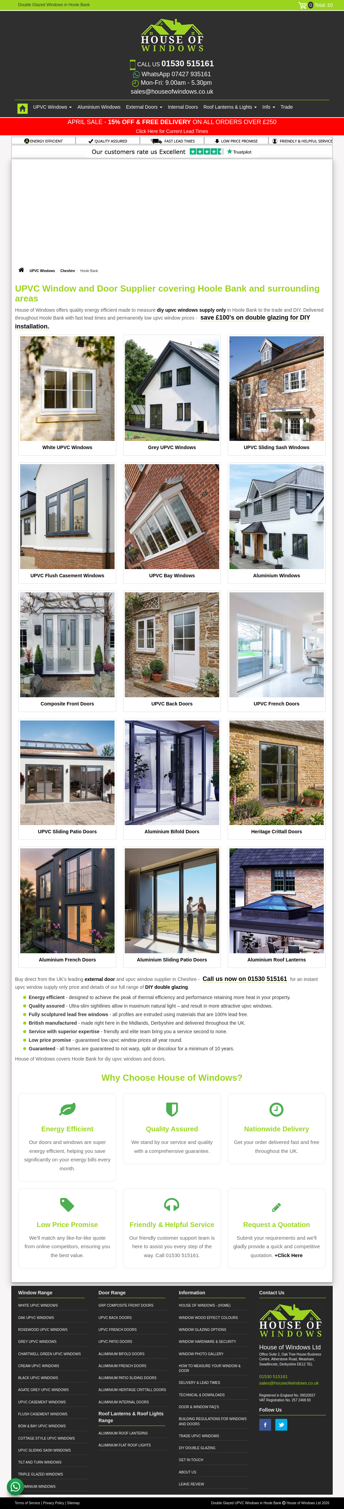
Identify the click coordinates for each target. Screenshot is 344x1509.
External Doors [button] (144, 107)
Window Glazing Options (202, 1330)
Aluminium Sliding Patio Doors (172, 959)
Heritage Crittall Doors (276, 831)
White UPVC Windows (67, 447)
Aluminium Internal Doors (123, 1402)
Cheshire (67, 271)
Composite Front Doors (67, 703)
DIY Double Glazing (197, 1448)
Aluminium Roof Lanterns (276, 959)
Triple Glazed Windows (40, 1474)
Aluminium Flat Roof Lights (124, 1445)
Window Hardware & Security (207, 1342)
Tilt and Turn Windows (40, 1462)
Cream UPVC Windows (38, 1366)
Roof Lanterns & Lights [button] (230, 107)
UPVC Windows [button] (52, 107)
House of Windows (197, 1305)
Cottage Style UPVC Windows (46, 1438)
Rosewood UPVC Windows (42, 1330)
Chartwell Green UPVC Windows (49, 1354)
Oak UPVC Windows (36, 1318)
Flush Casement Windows (42, 1414)
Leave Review (191, 1484)
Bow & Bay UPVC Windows (42, 1426)
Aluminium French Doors (67, 959)
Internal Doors (183, 107)
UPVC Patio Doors (115, 1342)
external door (99, 979)
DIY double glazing (166, 987)
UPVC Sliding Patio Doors (67, 831)
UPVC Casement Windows (42, 1402)
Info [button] (268, 107)
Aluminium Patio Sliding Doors (127, 1378)
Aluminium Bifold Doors (172, 831)
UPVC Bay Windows (172, 575)
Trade (287, 107)
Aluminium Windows (98, 107)
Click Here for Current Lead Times (172, 131)
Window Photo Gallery (201, 1354)
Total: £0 (315, 5)
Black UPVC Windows (38, 1378)
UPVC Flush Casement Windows (67, 575)
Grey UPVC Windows (172, 447)
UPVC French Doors (277, 703)
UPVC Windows (42, 271)
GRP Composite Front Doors (126, 1305)
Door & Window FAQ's (199, 1407)
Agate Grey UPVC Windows (43, 1390)
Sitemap (73, 1503)
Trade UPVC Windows (199, 1436)
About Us (187, 1472)
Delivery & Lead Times (199, 1383)
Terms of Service (27, 1503)
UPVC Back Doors (172, 703)
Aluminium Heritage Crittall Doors (132, 1390)
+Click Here (289, 1255)
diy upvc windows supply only (191, 310)
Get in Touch (191, 1460)
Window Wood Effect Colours (208, 1318)
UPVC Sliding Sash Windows (276, 447)
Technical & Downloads (202, 1395)
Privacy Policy (53, 1503)
